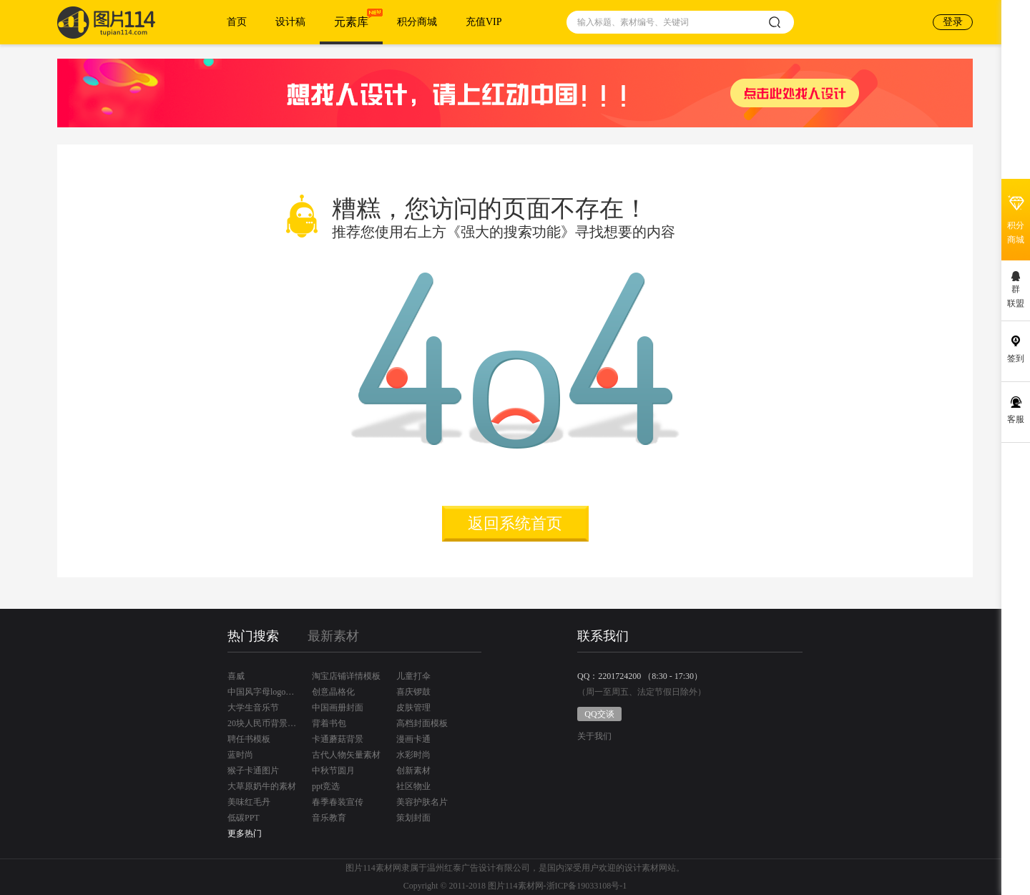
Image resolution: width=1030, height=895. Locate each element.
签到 (1015, 358)
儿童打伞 (413, 676)
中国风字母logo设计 (261, 692)
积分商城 (417, 21)
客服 (1015, 419)
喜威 (236, 676)
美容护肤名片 (422, 802)
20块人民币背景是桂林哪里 (261, 723)
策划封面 (413, 818)
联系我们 (603, 636)
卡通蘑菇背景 (337, 739)
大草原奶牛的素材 (261, 786)
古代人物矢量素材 (346, 755)
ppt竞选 (326, 786)
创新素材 (413, 771)
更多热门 (244, 833)
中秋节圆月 (333, 771)
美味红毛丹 (248, 802)
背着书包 (329, 723)
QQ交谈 (599, 714)
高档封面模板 (422, 723)
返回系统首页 (515, 523)
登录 (953, 21)
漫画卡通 (413, 739)
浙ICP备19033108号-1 (586, 886)
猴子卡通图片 (253, 771)
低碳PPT (243, 818)
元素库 (351, 22)
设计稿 (290, 21)
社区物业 (413, 786)
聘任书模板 (248, 739)
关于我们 (594, 736)
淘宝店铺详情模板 (346, 676)
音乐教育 (329, 818)
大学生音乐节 (253, 708)
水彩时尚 (413, 755)
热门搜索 (253, 636)
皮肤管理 (413, 708)
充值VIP (484, 21)
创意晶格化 (333, 692)
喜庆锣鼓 (413, 692)
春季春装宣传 (337, 802)
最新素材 (333, 636)
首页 (237, 21)
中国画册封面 (337, 708)
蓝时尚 (240, 755)
